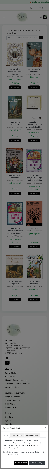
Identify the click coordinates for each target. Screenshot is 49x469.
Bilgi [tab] (6, 435)
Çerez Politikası (32, 445)
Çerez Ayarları (21, 463)
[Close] (45, 428)
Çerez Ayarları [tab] (17, 435)
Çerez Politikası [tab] (32, 435)
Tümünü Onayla (36, 463)
